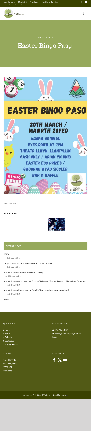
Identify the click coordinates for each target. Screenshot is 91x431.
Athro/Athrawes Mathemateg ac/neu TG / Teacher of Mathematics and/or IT (36, 290)
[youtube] (86, 2)
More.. (6, 299)
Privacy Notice (11, 344)
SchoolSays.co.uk (59, 395)
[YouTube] (65, 360)
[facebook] (77, 2)
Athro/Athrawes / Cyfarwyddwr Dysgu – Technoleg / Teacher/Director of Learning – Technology (45, 281)
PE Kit (6, 254)
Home (7, 330)
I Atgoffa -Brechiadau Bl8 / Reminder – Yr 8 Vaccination (28, 263)
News (7, 333)
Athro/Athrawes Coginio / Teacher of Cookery (23, 272)
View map (7, 370)
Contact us (9, 341)
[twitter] (82, 2)
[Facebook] (54, 360)
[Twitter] (60, 360)
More (54, 337)
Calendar (9, 337)
